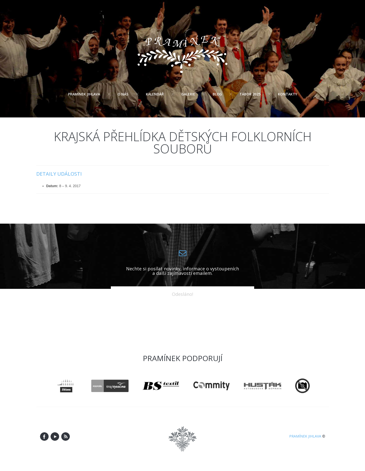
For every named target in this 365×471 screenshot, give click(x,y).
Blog (217, 94)
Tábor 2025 (249, 94)
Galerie (188, 94)
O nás (123, 94)
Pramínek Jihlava (84, 94)
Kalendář (155, 94)
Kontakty (287, 94)
